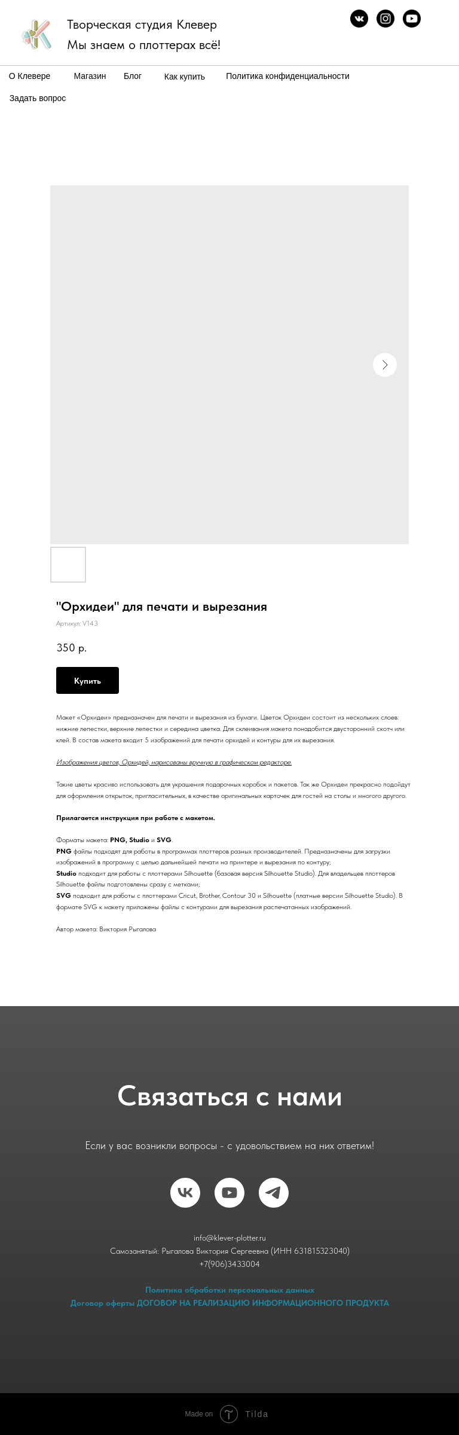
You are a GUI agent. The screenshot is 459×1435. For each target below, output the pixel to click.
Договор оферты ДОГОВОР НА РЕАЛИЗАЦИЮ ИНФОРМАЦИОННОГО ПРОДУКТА (230, 1303)
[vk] (185, 1193)
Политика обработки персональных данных (229, 1289)
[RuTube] (229, 1193)
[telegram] (274, 1193)
